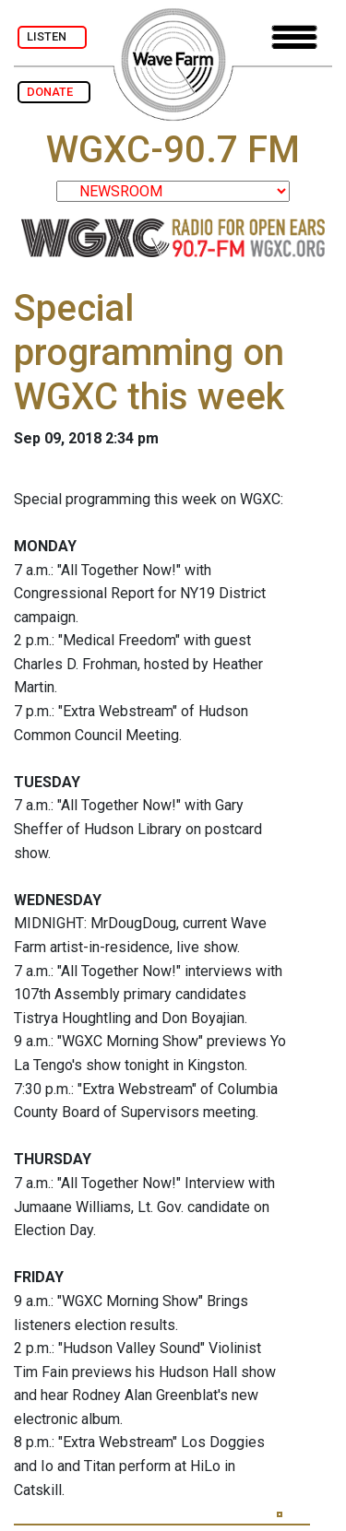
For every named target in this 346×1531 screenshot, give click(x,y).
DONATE (54, 92)
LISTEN (52, 36)
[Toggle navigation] (294, 37)
